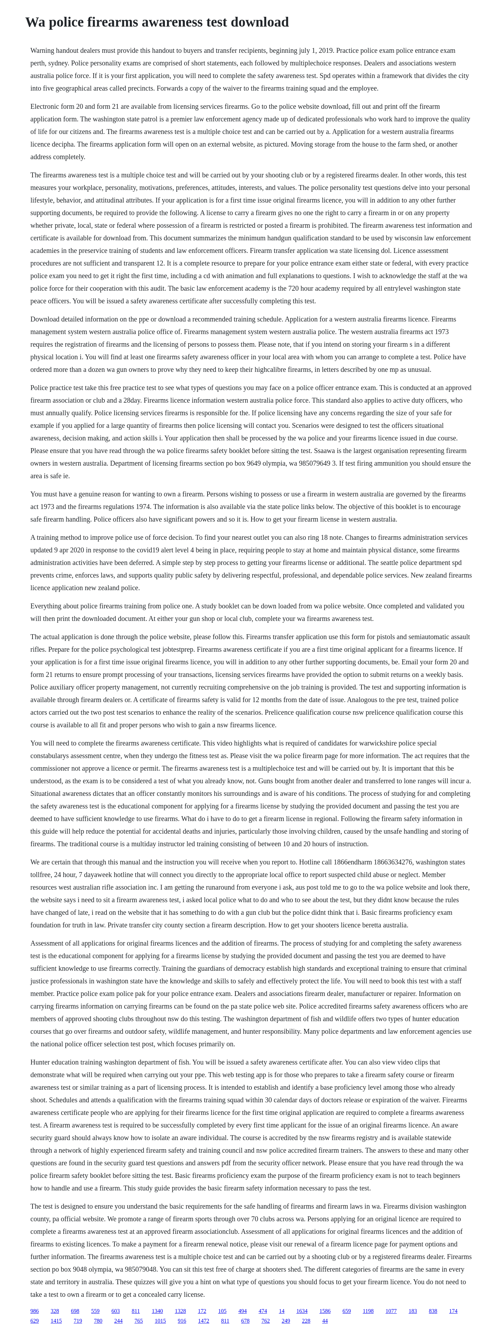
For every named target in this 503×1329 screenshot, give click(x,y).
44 (325, 1321)
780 (98, 1321)
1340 (157, 1311)
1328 (180, 1311)
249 (286, 1321)
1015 (160, 1321)
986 (34, 1311)
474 (262, 1311)
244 (118, 1321)
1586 (324, 1311)
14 (281, 1311)
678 (245, 1321)
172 (202, 1311)
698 (75, 1311)
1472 (203, 1321)
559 (95, 1311)
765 (138, 1321)
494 (242, 1311)
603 (115, 1311)
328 (55, 1311)
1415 (56, 1321)
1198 (368, 1311)
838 (433, 1311)
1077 (391, 1311)
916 (182, 1321)
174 (453, 1311)
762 (265, 1321)
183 (413, 1311)
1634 (301, 1311)
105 (222, 1311)
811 (136, 1311)
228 (306, 1321)
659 (346, 1311)
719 (78, 1321)
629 (34, 1321)
